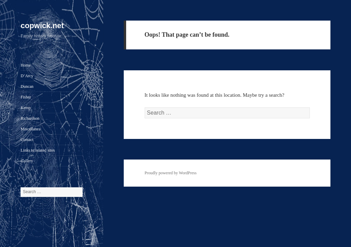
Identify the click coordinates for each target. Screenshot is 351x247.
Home (26, 65)
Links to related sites (38, 150)
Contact (27, 139)
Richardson (30, 118)
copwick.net (42, 25)
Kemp (26, 107)
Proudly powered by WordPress (171, 172)
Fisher (26, 97)
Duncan (27, 86)
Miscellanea (30, 129)
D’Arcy (27, 75)
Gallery (27, 160)
